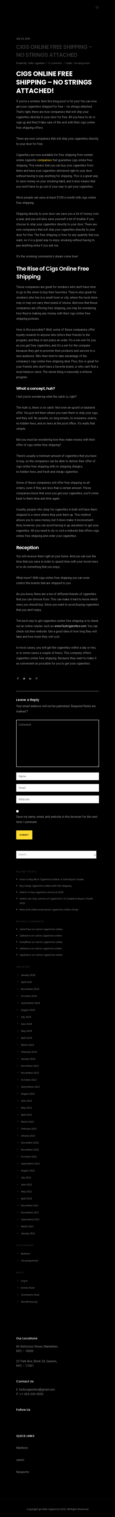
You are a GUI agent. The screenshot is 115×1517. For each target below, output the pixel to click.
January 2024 (28, 1059)
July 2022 (26, 1178)
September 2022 (30, 1164)
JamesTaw (25, 929)
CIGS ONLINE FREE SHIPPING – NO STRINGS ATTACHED (54, 51)
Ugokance (25, 955)
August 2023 (28, 1094)
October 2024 (29, 996)
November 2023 (30, 1073)
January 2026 (28, 975)
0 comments (55, 63)
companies (44, 160)
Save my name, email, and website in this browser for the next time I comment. (56, 819)
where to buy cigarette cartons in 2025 (42, 892)
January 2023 (28, 1136)
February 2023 (29, 1129)
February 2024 (29, 1052)
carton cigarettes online (48, 929)
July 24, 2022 (23, 39)
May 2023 (26, 1108)
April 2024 (26, 1038)
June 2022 (26, 1185)
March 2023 (27, 1122)
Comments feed (30, 1295)
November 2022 (30, 1150)
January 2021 (28, 1233)
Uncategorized (81, 63)
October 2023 (29, 1080)
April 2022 (26, 1199)
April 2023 (26, 1115)
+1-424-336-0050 (31, 1394)
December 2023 (30, 1066)
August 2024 (28, 1010)
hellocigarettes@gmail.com (37, 1389)
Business (25, 1254)
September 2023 (30, 1087)
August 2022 (28, 1171)
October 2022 (29, 1157)
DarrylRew (25, 942)
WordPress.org (29, 1302)
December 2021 (29, 1206)
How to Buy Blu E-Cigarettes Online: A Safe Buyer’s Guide (52, 879)
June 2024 (26, 1024)
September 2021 (30, 1219)
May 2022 (26, 1192)
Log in (24, 1281)
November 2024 (30, 989)
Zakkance (25, 936)
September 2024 (30, 1003)
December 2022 (30, 1143)
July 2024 (26, 1017)
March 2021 (27, 1226)
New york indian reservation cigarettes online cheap (49, 910)
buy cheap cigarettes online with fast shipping (45, 886)
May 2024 (26, 1031)
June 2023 (26, 1101)
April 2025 (26, 982)
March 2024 (27, 1045)
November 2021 (30, 1213)
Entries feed (27, 1288)
